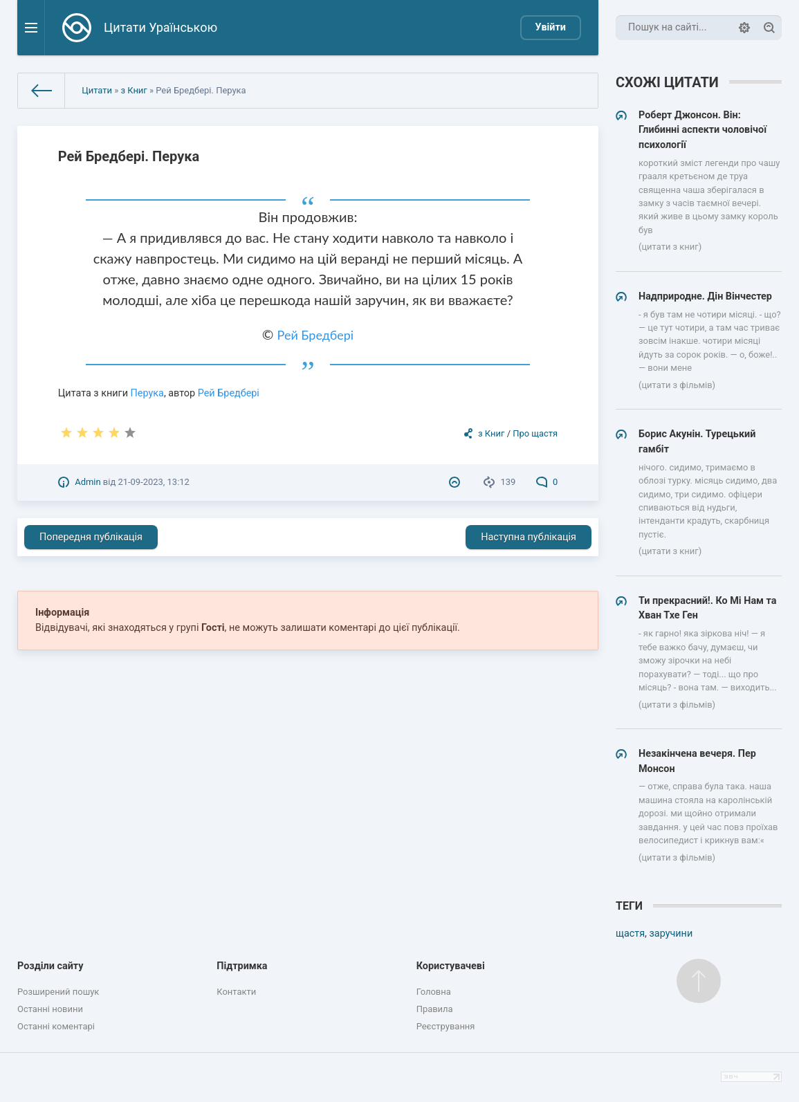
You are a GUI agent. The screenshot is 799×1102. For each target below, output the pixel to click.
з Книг (133, 90)
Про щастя (535, 433)
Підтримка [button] (242, 966)
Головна (433, 991)
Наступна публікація (528, 537)
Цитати (97, 90)
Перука (147, 393)
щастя (630, 933)
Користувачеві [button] (450, 966)
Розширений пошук (58, 991)
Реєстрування (445, 1026)
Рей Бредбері (315, 334)
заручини (671, 933)
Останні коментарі (56, 1026)
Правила (434, 1009)
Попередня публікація (91, 537)
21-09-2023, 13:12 (153, 482)
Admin (87, 482)
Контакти (236, 991)
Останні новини (50, 1009)
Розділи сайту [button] (50, 966)
